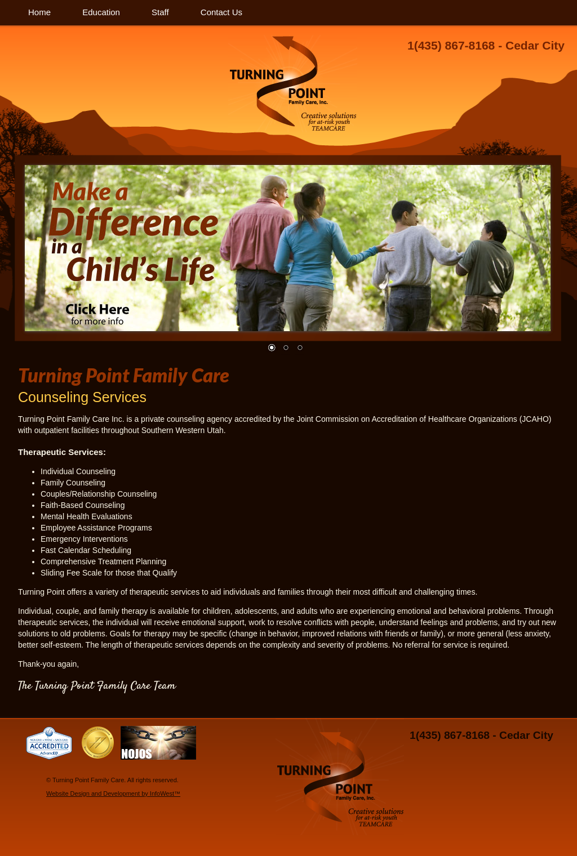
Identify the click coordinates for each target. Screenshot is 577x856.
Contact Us (221, 12)
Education (101, 12)
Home (39, 12)
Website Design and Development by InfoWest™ (113, 793)
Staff (160, 12)
